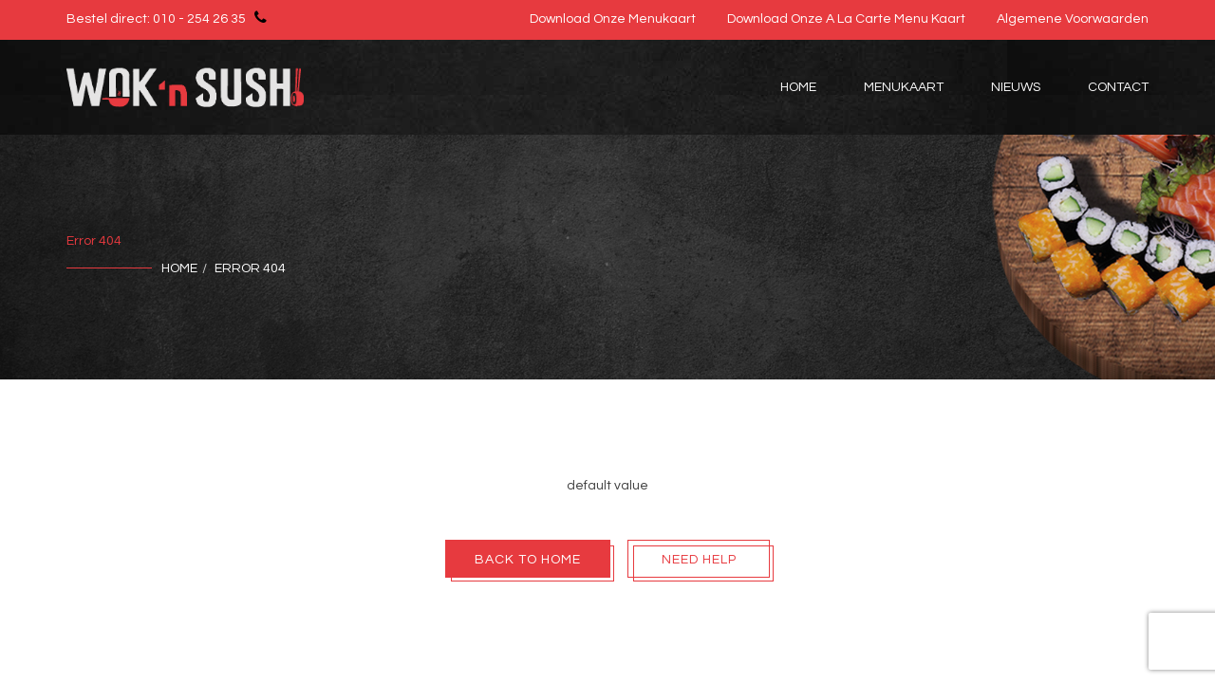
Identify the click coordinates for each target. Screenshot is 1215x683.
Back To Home (528, 559)
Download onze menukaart (613, 19)
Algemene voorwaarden (1073, 19)
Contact (1118, 87)
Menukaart (904, 87)
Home (798, 87)
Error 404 (250, 268)
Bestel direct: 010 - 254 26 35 (169, 17)
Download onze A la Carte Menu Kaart (846, 19)
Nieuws (1015, 87)
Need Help (699, 559)
